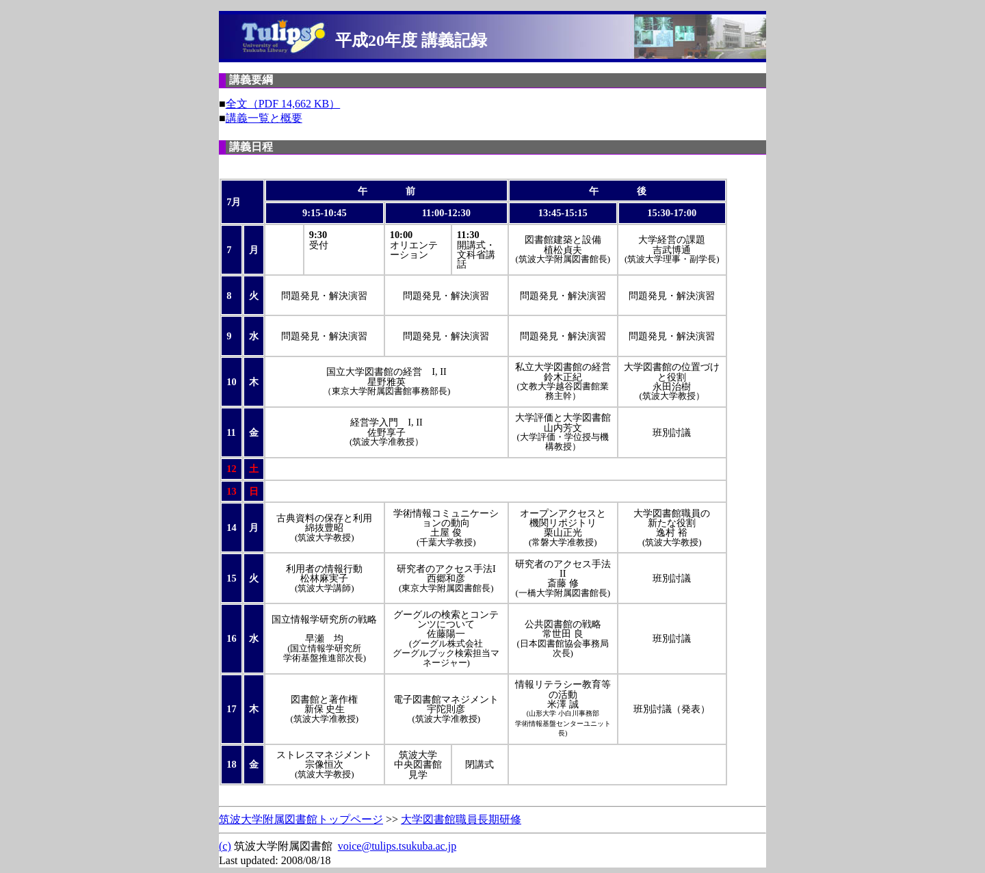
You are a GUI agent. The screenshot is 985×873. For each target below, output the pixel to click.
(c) (225, 846)
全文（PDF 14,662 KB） (283, 103)
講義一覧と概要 (264, 118)
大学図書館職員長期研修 (461, 819)
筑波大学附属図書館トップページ (301, 819)
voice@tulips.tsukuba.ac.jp (397, 846)
